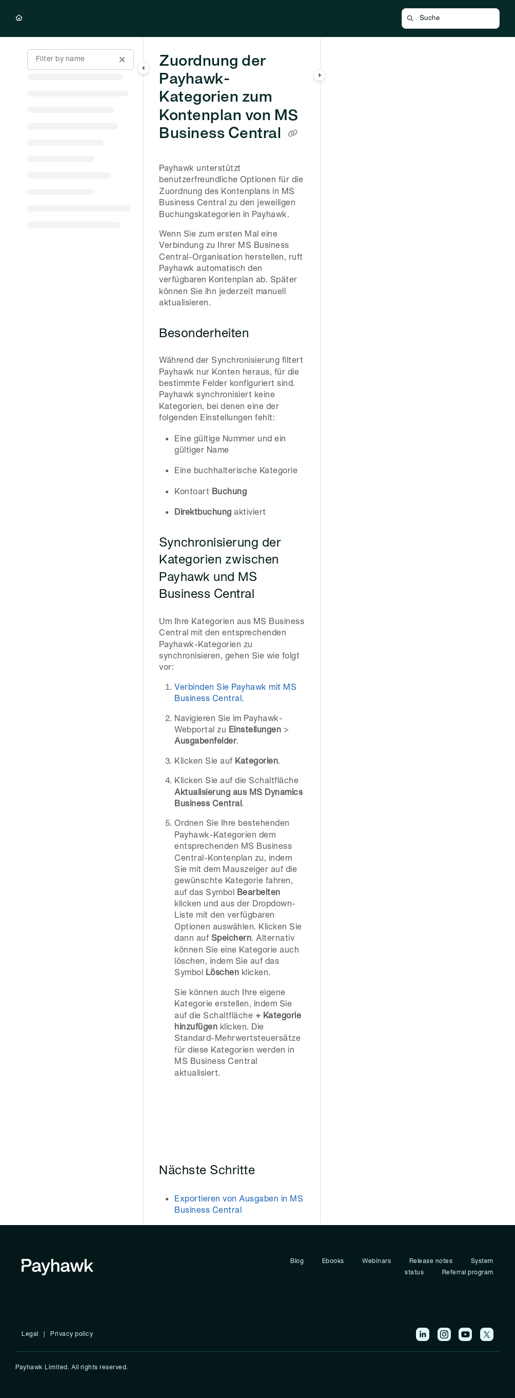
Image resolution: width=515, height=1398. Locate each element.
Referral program (467, 1272)
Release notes (431, 1261)
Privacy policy (71, 1334)
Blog (297, 1261)
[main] (232, 631)
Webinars (376, 1261)
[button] (451, 18)
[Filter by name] (80, 59)
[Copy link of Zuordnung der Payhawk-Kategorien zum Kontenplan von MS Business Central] (293, 134)
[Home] (19, 19)
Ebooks (333, 1261)
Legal (30, 1334)
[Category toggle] (143, 68)
